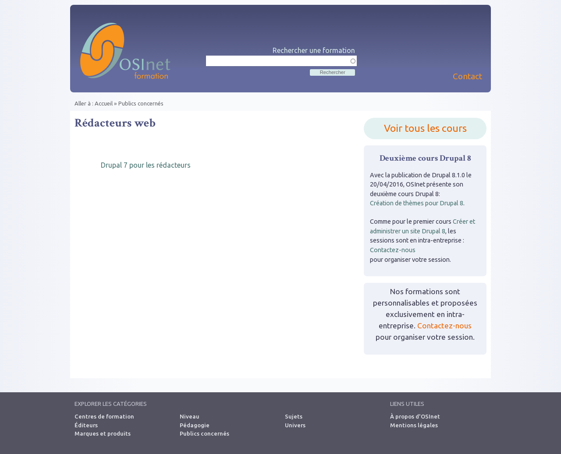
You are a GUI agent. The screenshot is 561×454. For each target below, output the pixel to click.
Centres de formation (104, 416)
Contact (467, 76)
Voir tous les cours (425, 128)
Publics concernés (140, 103)
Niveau (189, 416)
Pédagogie (194, 425)
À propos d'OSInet (415, 416)
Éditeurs (86, 425)
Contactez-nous (392, 249)
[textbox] (281, 61)
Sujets (293, 416)
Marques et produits (103, 433)
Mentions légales (414, 425)
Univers (295, 425)
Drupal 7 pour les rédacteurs (146, 165)
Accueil (104, 103)
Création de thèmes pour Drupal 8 (416, 203)
